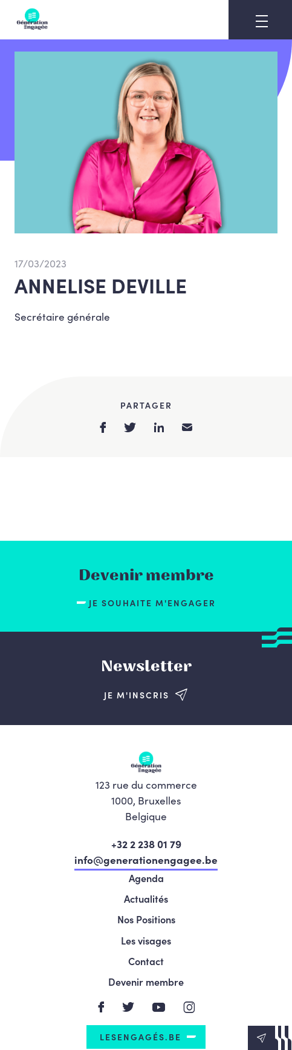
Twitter (128, 1007)
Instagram (189, 1007)
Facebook (101, 1007)
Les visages (146, 940)
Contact (146, 961)
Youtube (159, 1007)
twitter (130, 427)
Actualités (146, 898)
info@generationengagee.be (146, 859)
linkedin (159, 427)
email (187, 427)
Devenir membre (146, 981)
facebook (103, 427)
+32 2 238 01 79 (146, 843)
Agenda (146, 877)
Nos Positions (146, 919)
